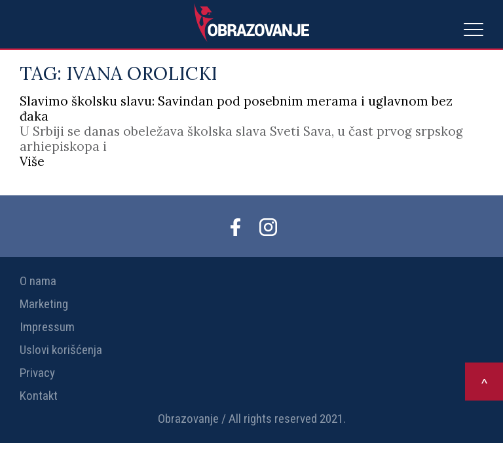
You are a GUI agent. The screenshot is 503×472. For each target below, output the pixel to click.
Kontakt (39, 395)
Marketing (44, 303)
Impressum (47, 326)
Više (32, 161)
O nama (38, 280)
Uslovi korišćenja (61, 349)
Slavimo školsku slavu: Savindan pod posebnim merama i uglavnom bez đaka (236, 108)
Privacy (37, 372)
